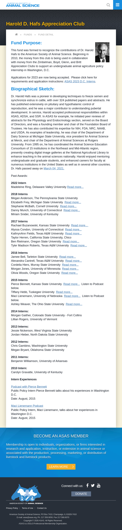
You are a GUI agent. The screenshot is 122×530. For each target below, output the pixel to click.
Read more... (75, 187)
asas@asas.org (30, 517)
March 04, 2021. (54, 168)
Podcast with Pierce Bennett (29, 386)
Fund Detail (46, 34)
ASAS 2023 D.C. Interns (79, 81)
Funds (28, 34)
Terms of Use (27, 508)
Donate (81, 493)
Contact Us (42, 508)
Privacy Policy (12, 508)
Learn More (58, 466)
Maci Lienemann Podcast (27, 405)
